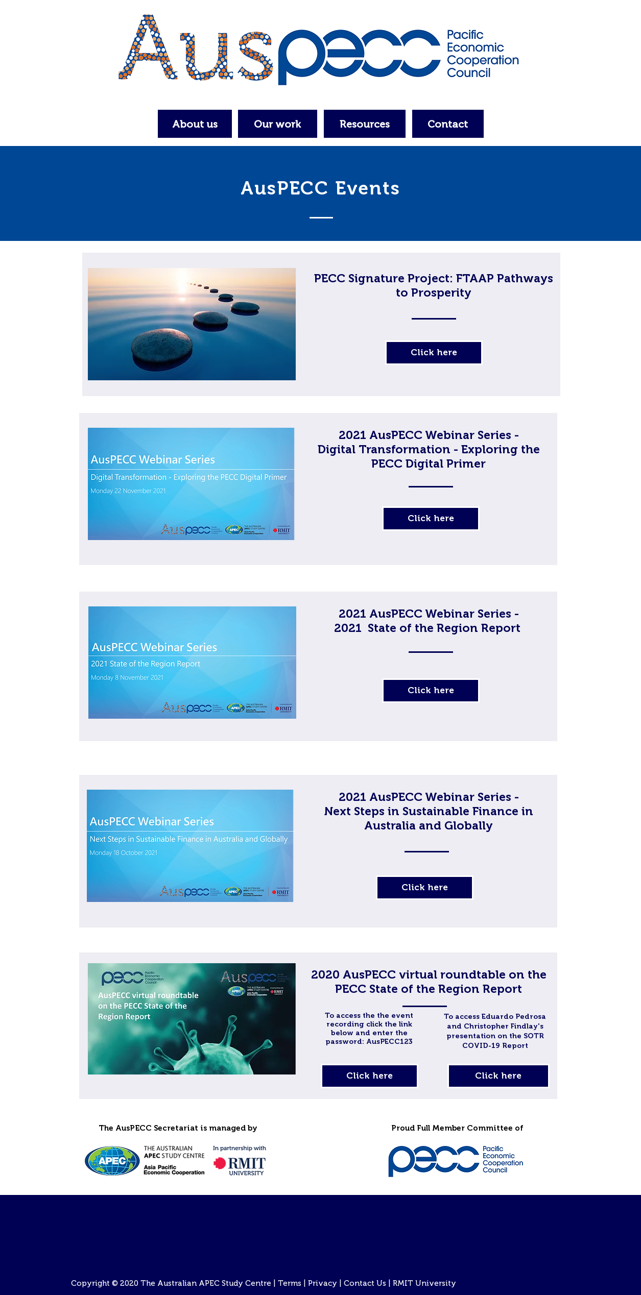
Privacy (322, 1283)
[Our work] (277, 124)
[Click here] (434, 352)
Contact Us (365, 1283)
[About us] (195, 124)
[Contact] (448, 124)
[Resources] (365, 124)
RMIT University (424, 1283)
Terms (289, 1283)
